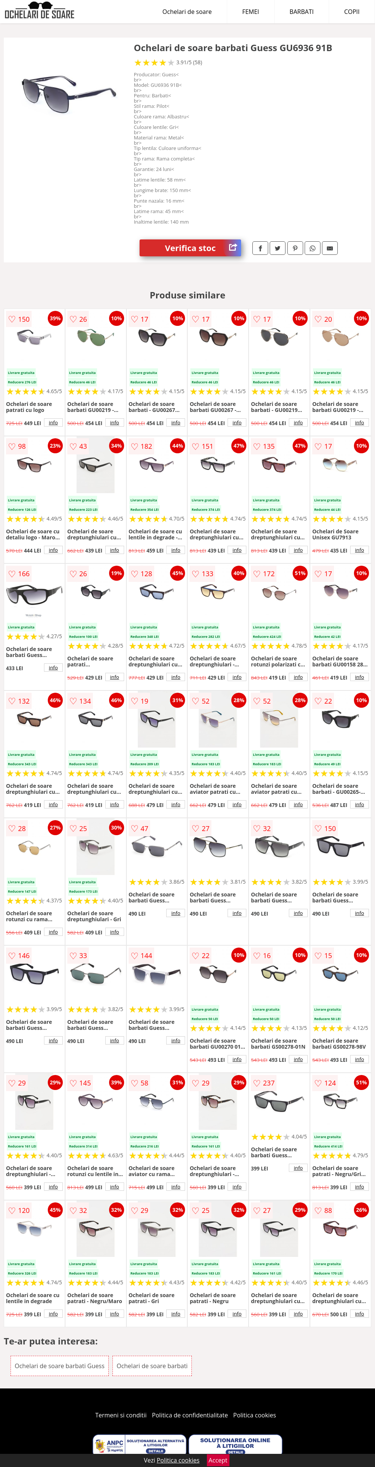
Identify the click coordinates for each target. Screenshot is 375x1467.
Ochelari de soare (187, 12)
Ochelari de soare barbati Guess (60, 1366)
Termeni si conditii (121, 1415)
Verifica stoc (203, 247)
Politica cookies (254, 1415)
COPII (352, 12)
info (53, 422)
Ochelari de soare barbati (152, 1366)
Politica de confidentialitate (190, 1415)
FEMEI (250, 12)
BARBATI (302, 12)
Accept (218, 1460)
